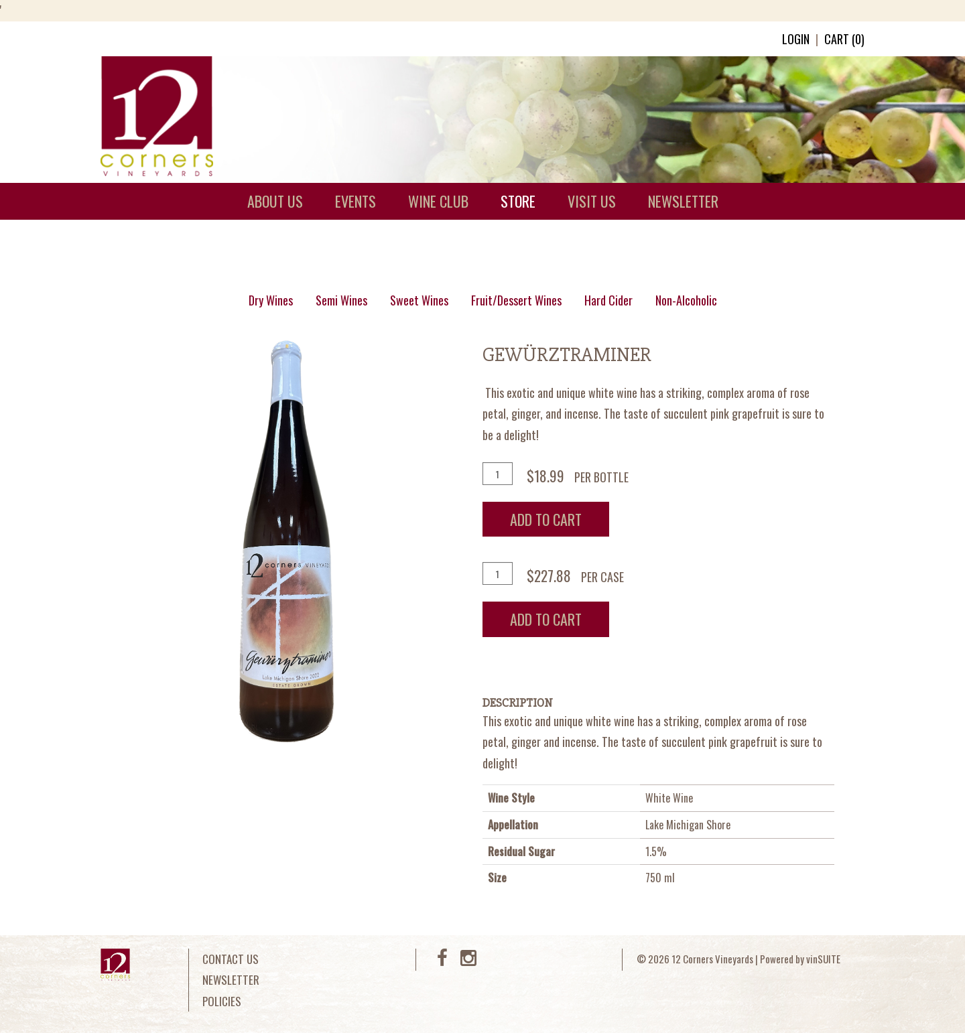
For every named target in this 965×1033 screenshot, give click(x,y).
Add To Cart (546, 519)
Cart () (844, 39)
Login (796, 39)
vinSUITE (823, 958)
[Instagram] (468, 960)
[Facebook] (442, 960)
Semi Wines (341, 300)
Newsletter (230, 979)
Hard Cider (608, 300)
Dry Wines (271, 300)
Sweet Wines (419, 300)
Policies (221, 1001)
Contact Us (230, 959)
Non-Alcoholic (686, 300)
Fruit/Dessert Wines (516, 300)
